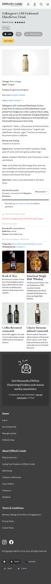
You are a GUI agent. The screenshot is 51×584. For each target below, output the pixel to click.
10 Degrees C (21, 247)
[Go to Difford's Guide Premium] (34, 4)
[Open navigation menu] (47, 4)
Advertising (7, 471)
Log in (4, 420)
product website (14, 100)
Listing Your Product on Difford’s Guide (18, 464)
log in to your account (22, 203)
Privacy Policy (8, 521)
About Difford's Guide (14, 451)
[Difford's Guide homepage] (13, 4)
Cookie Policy (8, 528)
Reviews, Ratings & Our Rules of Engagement (21, 515)
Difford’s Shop (8, 440)
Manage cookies (9, 433)
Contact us (6, 490)
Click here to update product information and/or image (22, 219)
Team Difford (8, 484)
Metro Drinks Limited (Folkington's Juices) (27, 244)
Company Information (11, 477)
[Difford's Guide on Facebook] (12, 542)
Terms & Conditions (13, 508)
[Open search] (41, 4)
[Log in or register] (28, 4)
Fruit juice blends (18, 95)
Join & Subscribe (9, 427)
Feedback (6, 497)
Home (5, 413)
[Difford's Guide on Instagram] (5, 542)
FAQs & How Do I (9, 457)
